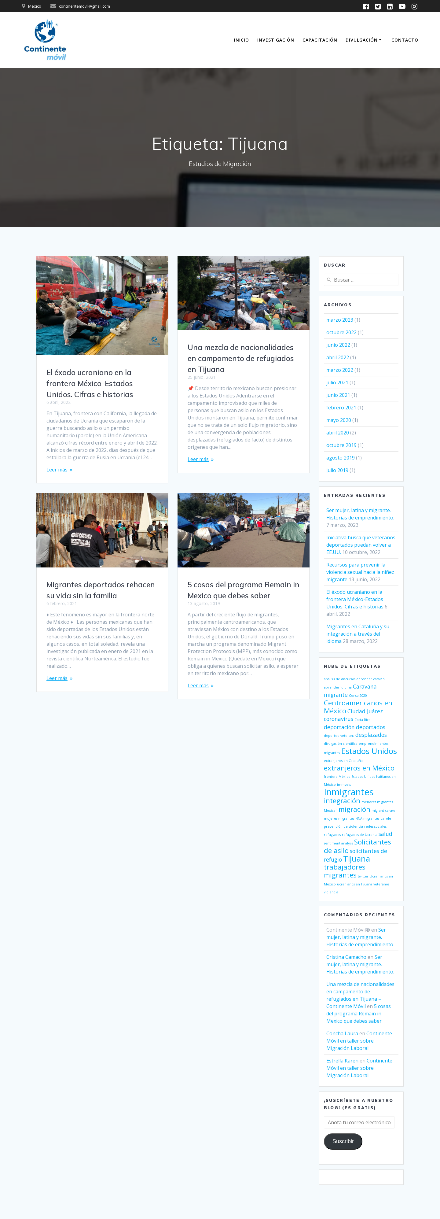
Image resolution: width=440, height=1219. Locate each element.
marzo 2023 (339, 319)
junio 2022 (338, 345)
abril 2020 (337, 432)
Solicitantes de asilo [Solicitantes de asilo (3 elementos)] (357, 846)
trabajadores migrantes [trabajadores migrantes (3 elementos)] (344, 871)
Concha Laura (342, 1033)
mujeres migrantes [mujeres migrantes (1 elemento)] (339, 818)
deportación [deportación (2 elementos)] (339, 727)
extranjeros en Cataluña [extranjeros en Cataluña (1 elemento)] (343, 761)
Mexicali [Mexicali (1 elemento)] (330, 810)
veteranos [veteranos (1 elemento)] (381, 884)
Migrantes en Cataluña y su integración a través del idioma (357, 634)
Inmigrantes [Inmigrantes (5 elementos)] (349, 792)
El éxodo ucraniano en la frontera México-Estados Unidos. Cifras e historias (89, 383)
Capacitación (319, 40)
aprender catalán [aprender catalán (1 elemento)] (371, 679)
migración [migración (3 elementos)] (354, 809)
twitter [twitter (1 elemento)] (363, 876)
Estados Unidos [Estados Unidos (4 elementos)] (369, 750)
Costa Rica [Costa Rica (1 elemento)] (362, 720)
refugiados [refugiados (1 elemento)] (332, 835)
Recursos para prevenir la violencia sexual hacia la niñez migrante (360, 572)
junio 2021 (338, 395)
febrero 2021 (341, 407)
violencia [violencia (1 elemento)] (331, 892)
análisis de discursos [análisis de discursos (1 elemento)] (339, 679)
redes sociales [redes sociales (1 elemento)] (375, 826)
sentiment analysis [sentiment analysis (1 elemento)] (338, 843)
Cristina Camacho (346, 957)
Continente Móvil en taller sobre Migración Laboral (359, 1040)
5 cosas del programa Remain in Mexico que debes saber (358, 1013)
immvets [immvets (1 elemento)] (344, 784)
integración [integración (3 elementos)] (342, 800)
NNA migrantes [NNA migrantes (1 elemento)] (367, 818)
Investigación (275, 40)
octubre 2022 (341, 332)
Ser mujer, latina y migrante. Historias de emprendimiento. (360, 937)
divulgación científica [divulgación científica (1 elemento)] (341, 743)
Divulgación (362, 40)
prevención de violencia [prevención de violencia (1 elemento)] (343, 826)
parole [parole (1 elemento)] (385, 818)
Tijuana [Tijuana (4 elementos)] (356, 858)
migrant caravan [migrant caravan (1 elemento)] (385, 810)
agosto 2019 (340, 457)
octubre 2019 (341, 445)
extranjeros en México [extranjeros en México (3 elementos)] (359, 768)
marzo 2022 (339, 370)
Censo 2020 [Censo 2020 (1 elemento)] (358, 695)
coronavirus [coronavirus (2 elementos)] (338, 718)
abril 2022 (337, 357)
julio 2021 (337, 382)
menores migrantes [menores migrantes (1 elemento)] (377, 802)
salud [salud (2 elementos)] (385, 833)
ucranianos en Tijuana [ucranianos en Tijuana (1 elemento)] (354, 884)
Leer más (57, 469)
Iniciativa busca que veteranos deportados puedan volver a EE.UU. (360, 545)
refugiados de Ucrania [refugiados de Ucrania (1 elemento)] (359, 835)
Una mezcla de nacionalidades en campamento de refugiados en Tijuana (241, 358)
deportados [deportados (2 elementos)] (370, 727)
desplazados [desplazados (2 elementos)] (371, 734)
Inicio (241, 40)
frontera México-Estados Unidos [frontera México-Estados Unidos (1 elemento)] (349, 776)
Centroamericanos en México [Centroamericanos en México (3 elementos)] (358, 706)
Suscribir (343, 1141)
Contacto (404, 40)
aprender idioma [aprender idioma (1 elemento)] (338, 687)
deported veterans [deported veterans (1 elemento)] (339, 735)
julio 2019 (337, 470)
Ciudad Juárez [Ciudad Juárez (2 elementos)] (365, 711)
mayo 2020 (338, 420)
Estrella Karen (342, 1060)
